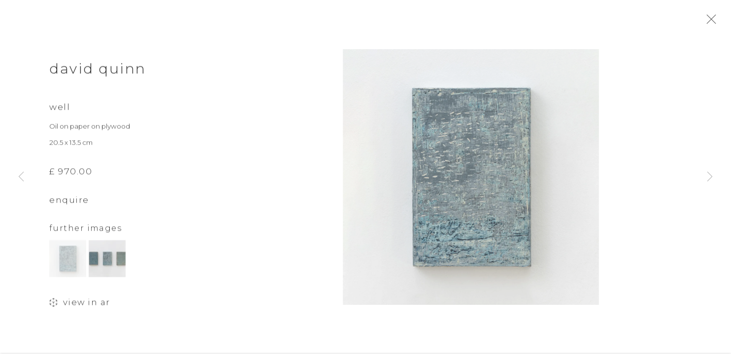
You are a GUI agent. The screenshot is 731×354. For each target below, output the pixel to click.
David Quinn (97, 72)
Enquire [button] (69, 204)
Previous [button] (21, 177)
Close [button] (717, 22)
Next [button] (710, 177)
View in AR (79, 307)
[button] (67, 263)
